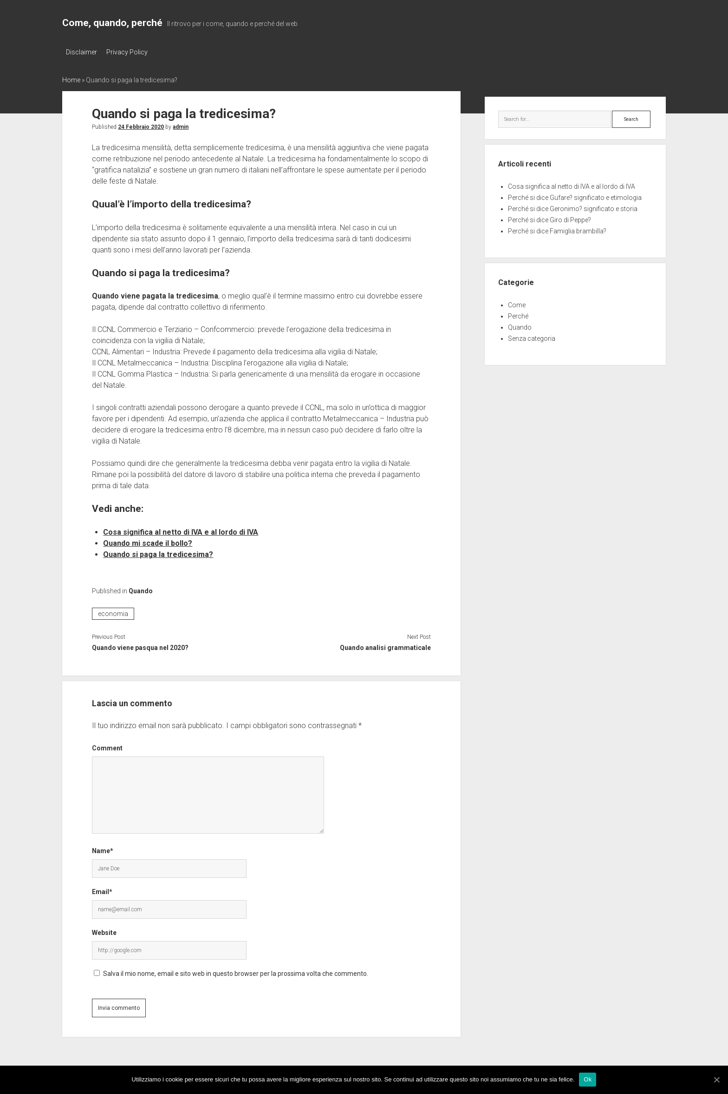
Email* (102, 890)
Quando (141, 589)
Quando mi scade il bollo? (147, 541)
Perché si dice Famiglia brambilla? (557, 229)
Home (71, 78)
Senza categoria (531, 337)
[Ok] (716, 1079)
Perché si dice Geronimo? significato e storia (572, 207)
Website (104, 931)
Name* (102, 849)
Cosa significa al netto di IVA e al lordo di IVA (180, 530)
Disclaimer (81, 52)
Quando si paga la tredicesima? (158, 553)
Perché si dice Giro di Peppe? (549, 218)
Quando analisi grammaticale (385, 646)
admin (180, 125)
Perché (518, 314)
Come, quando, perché (112, 22)
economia (113, 612)
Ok (588, 1079)
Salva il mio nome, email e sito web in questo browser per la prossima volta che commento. (235, 972)
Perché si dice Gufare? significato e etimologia (575, 196)
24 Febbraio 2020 (141, 125)
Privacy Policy (129, 52)
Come (517, 303)
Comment (107, 746)
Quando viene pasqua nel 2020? (140, 646)
